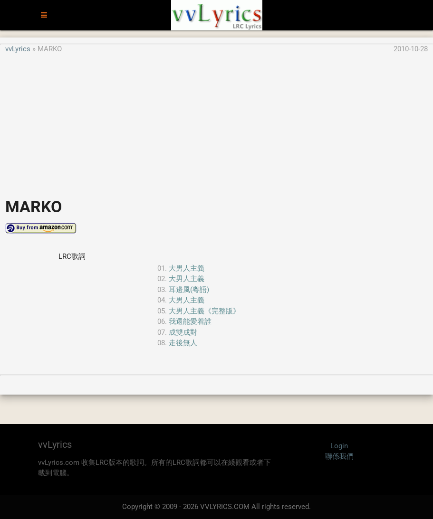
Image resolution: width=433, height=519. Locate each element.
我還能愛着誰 (190, 321)
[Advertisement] (216, 120)
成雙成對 (183, 332)
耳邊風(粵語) (189, 289)
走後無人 (183, 343)
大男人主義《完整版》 (204, 311)
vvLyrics (17, 49)
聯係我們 (339, 456)
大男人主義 (186, 268)
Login (339, 446)
